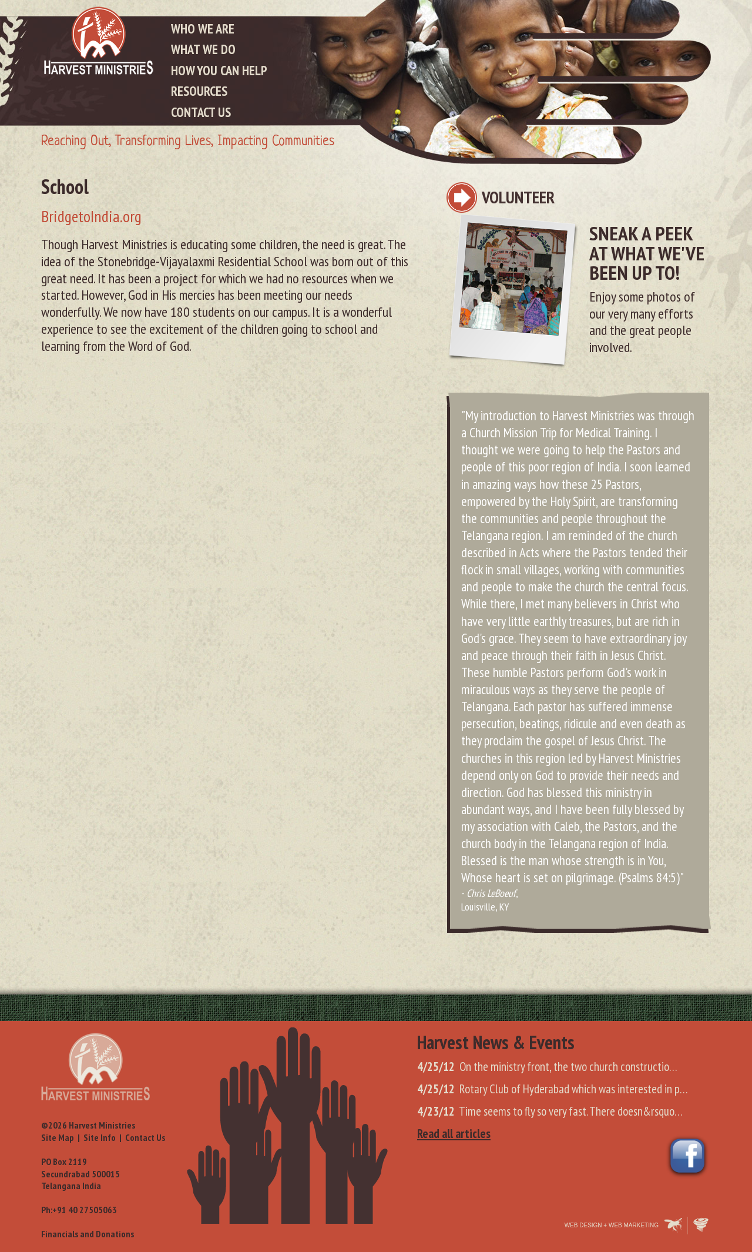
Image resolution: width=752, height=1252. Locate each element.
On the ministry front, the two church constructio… (547, 1066)
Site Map (57, 1137)
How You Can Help (219, 70)
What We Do (203, 49)
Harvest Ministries (98, 40)
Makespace (673, 1225)
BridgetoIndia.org (91, 216)
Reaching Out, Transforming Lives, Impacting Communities (187, 142)
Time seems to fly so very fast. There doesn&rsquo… (550, 1111)
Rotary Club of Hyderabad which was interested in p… (552, 1089)
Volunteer (518, 197)
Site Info (99, 1137)
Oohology (702, 1225)
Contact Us (201, 111)
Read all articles (454, 1133)
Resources (199, 90)
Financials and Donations (87, 1234)
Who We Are (202, 28)
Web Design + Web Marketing (612, 1225)
